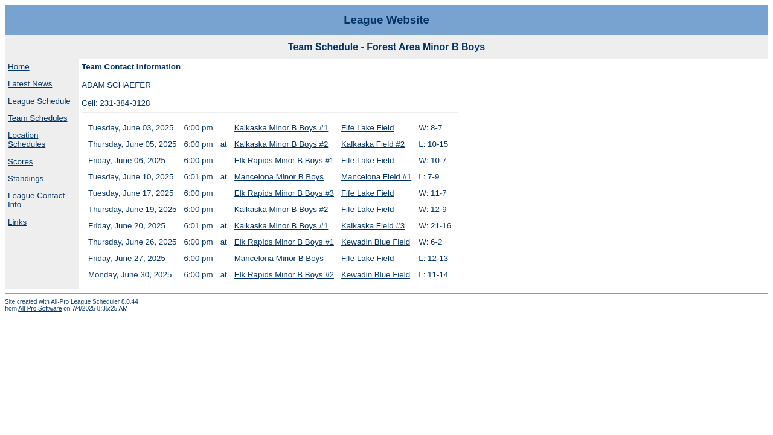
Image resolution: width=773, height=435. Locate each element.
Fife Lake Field (367, 127)
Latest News (30, 83)
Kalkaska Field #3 (373, 225)
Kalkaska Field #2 (373, 144)
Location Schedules (26, 139)
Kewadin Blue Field (375, 241)
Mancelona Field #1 (376, 176)
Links (17, 222)
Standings (25, 178)
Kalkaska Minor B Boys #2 (281, 144)
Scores (20, 161)
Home (19, 66)
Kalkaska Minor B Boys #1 (281, 127)
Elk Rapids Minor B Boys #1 (284, 160)
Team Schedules (38, 118)
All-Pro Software (40, 308)
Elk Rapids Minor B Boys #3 (284, 193)
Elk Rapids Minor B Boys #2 (284, 274)
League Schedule (39, 101)
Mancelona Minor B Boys (279, 176)
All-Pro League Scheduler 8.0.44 (94, 301)
